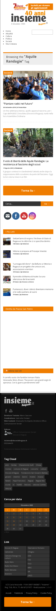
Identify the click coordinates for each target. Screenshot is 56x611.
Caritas (13, 465)
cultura (43, 469)
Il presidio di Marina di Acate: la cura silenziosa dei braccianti (29, 278)
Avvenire (8, 574)
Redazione (26, 244)
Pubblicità (18, 593)
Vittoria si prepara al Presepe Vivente (30, 251)
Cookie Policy (46, 593)
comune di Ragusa (21, 469)
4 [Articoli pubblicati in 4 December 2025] (26, 514)
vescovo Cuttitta (39, 484)
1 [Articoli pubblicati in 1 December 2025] (7, 514)
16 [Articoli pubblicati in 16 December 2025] (14, 521)
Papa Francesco (19, 481)
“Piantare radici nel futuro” (18, 103)
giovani (8, 477)
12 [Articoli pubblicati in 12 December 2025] (33, 517)
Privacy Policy (31, 593)
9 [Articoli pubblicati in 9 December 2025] (13, 517)
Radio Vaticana (10, 570)
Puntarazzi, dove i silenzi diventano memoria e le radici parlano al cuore (33, 290)
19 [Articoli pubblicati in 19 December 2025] (33, 521)
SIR (29, 571)
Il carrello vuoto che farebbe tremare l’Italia (21, 377)
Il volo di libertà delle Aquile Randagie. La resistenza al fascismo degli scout (25, 162)
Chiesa (38, 465)
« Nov (6, 532)
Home (8, 31)
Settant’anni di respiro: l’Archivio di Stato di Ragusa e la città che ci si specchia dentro (32, 239)
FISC (29, 560)
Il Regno (31, 552)
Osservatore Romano (36, 548)
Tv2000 (19, 484)
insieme (16, 477)
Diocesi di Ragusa (12, 473)
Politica (9, 38)
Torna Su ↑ (28, 190)
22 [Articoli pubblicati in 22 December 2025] (7, 525)
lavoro (24, 477)
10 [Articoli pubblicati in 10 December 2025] (20, 517)
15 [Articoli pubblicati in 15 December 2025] (7, 521)
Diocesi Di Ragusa (11, 548)
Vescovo (27, 484)
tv (13, 484)
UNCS (30, 575)
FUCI (29, 564)
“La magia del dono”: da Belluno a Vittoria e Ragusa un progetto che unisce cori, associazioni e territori (32, 266)
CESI (29, 556)
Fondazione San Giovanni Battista (34, 473)
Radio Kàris (9, 562)
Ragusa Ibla (40, 481)
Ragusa (30, 481)
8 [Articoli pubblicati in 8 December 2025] (7, 517)
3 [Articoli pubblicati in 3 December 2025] (20, 514)
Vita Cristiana (11, 44)
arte (7, 465)
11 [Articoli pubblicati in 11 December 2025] (27, 517)
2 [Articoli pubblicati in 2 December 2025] (13, 514)
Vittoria (8, 488)
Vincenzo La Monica (28, 282)
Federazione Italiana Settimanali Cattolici (20, 449)
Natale (7, 481)
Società (9, 41)
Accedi (8, 593)
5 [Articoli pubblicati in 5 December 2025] (33, 514)
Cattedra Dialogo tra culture (13, 557)
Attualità (9, 33)
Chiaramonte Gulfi (26, 465)
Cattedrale (9, 552)
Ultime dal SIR (15, 370)
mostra (32, 477)
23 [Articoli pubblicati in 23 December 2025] (14, 525)
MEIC (30, 567)
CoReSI (48, 587)
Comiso (8, 469)
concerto (34, 469)
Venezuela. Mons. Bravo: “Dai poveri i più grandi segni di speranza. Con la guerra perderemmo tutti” (27, 381)
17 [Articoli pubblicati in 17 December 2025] (20, 521)
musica (40, 477)
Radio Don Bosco (11, 566)
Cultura (9, 36)
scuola (7, 484)
